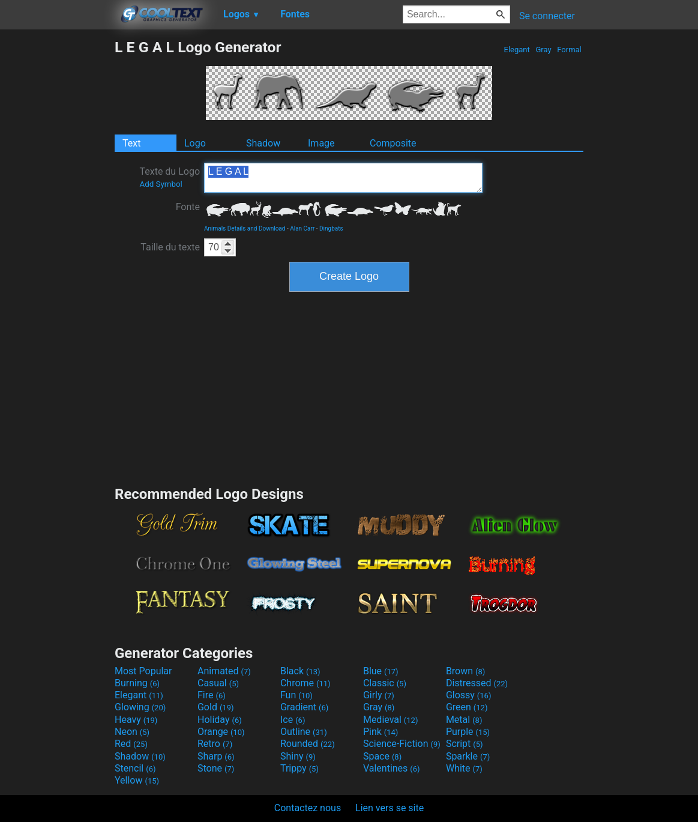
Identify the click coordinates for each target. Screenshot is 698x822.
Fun (296, 695)
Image (321, 143)
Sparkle (468, 756)
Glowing (140, 707)
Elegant (517, 49)
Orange (221, 731)
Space (382, 756)
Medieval (390, 719)
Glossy (469, 695)
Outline (303, 731)
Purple (468, 731)
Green (467, 707)
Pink (381, 731)
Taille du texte (170, 247)
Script (464, 743)
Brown (465, 671)
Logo (195, 143)
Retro (214, 743)
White (464, 768)
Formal (569, 49)
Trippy (299, 768)
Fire (211, 695)
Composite (393, 143)
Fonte (188, 207)
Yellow (137, 780)
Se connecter (547, 16)
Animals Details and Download (244, 228)
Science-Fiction (402, 743)
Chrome (305, 683)
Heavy (136, 719)
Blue (381, 671)
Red (131, 743)
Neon (132, 731)
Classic (384, 683)
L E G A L (343, 178)
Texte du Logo (169, 177)
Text (131, 143)
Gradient (304, 707)
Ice (292, 719)
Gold (215, 707)
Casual (218, 683)
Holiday (219, 719)
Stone (215, 768)
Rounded (307, 743)
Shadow (263, 143)
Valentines (391, 768)
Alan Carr (302, 228)
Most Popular (143, 671)
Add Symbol (160, 184)
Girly (378, 695)
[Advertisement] (57, 218)
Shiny (298, 756)
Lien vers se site (389, 808)
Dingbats (331, 228)
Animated (224, 671)
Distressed (477, 683)
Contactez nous (307, 808)
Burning (137, 683)
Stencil (135, 768)
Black (300, 671)
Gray (543, 49)
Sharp (216, 756)
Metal (464, 719)
